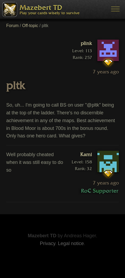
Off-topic (30, 25)
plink (86, 43)
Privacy (47, 243)
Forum (12, 25)
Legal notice (71, 243)
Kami (86, 154)
